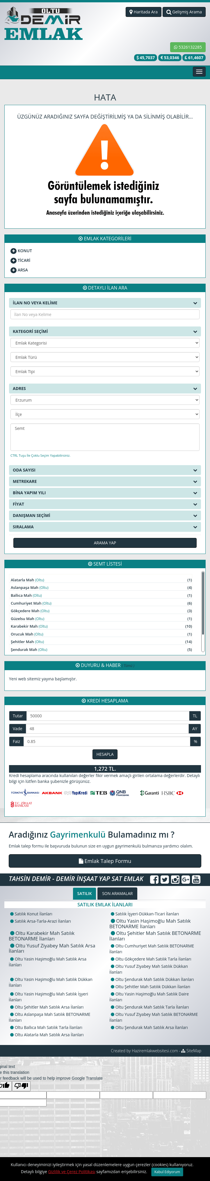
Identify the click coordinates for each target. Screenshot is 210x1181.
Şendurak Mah (101, 649)
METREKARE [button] (105, 481)
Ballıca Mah (101, 595)
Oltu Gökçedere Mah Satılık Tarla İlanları (151, 959)
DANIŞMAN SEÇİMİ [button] (105, 515)
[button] (105, 861)
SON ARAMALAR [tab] (117, 893)
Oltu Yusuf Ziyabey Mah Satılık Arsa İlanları (52, 948)
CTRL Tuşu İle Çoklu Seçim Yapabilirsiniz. (40, 455)
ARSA (19, 270)
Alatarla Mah (101, 580)
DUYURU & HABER (105, 665)
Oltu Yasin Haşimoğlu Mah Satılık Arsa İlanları (47, 962)
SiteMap (191, 1050)
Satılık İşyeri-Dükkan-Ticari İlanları (145, 914)
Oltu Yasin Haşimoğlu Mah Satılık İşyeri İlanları (48, 996)
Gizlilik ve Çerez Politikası (71, 1171)
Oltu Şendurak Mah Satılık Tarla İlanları (150, 1007)
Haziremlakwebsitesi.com (155, 1050)
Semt (105, 428)
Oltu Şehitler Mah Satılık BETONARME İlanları (155, 936)
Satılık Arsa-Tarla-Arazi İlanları (40, 921)
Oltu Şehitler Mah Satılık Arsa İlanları (46, 1007)
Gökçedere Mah (101, 611)
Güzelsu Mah (101, 619)
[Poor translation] (21, 1086)
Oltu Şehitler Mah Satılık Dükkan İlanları (150, 986)
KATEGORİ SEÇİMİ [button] (105, 331)
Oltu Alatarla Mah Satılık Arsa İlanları (47, 1034)
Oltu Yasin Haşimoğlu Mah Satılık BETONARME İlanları (150, 923)
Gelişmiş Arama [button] (184, 12)
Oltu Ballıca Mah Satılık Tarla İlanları (46, 1027)
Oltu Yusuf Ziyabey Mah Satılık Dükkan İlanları (148, 969)
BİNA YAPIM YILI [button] (105, 493)
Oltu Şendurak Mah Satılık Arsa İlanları (149, 1027)
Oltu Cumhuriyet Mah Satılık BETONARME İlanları (151, 948)
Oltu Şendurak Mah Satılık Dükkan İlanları (152, 979)
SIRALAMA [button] (105, 527)
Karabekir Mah (101, 626)
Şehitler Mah (101, 642)
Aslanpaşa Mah (101, 587)
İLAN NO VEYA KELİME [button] (105, 303)
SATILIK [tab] (84, 893)
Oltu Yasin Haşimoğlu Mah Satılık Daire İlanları (149, 996)
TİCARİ (20, 260)
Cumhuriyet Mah (101, 603)
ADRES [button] (105, 388)
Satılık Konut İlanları (31, 914)
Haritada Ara (143, 12)
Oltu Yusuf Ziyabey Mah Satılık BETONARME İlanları (153, 1017)
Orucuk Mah (101, 634)
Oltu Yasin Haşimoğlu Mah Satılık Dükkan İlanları (50, 982)
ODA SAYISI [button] (105, 470)
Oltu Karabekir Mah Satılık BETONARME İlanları (41, 936)
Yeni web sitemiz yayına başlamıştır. (43, 679)
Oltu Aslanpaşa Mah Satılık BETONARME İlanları (49, 1017)
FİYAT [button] (105, 504)
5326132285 (188, 47)
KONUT (21, 250)
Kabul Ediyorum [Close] (167, 1171)
